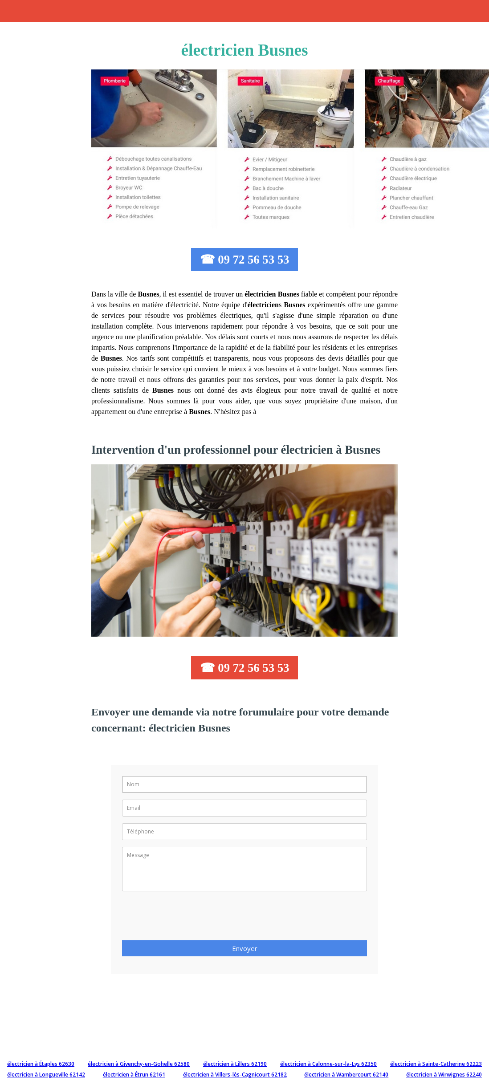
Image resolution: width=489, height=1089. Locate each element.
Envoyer (244, 948)
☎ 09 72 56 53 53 (244, 259)
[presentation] (189, 918)
